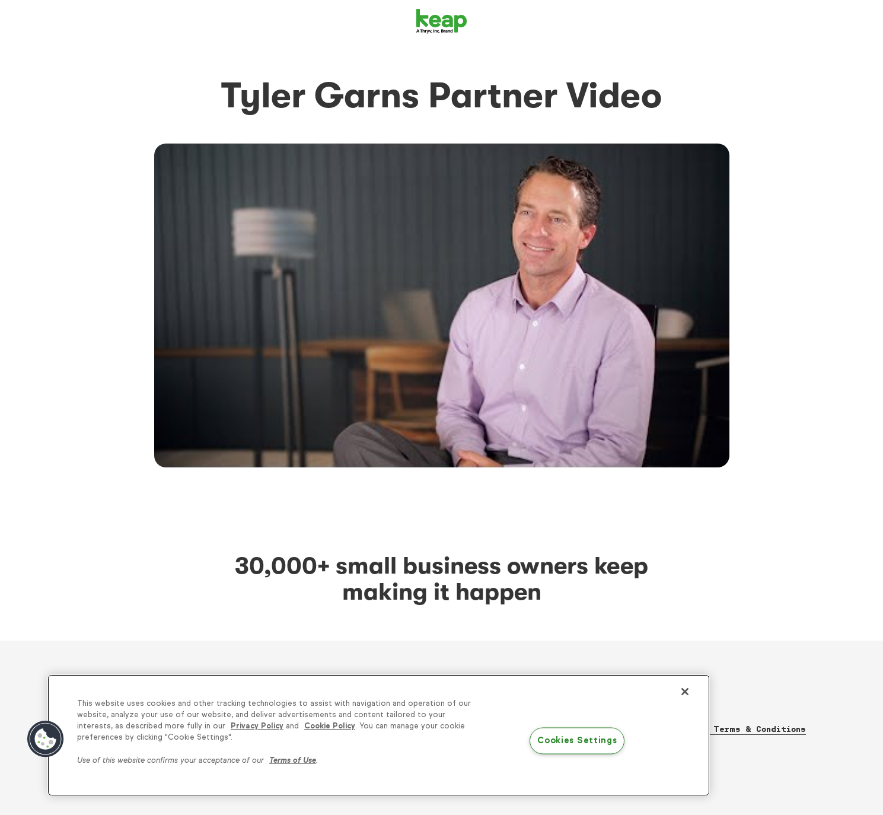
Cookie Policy (329, 726)
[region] (378, 735)
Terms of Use (292, 760)
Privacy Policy (257, 726)
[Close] (685, 692)
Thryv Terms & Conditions (744, 729)
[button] (46, 739)
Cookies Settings (577, 741)
